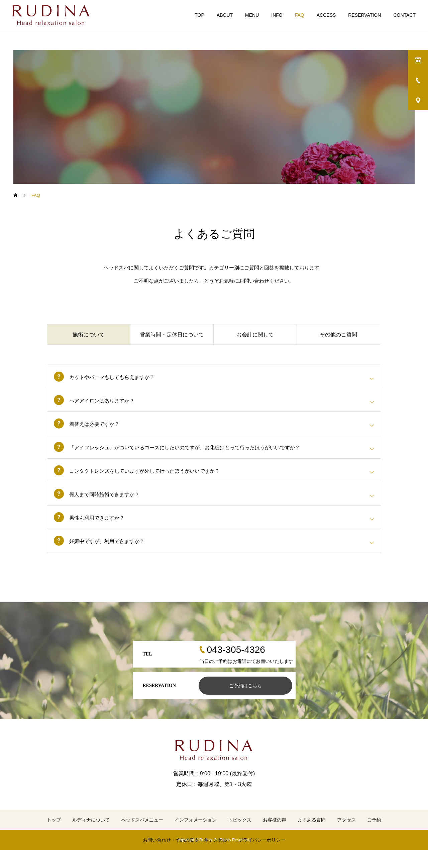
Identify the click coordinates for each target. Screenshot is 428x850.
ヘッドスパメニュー (142, 820)
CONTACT (404, 15)
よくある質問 (312, 820)
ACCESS (326, 15)
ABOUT (225, 15)
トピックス (239, 820)
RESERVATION (364, 15)
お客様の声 (274, 820)
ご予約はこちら (245, 685)
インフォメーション (196, 820)
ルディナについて (91, 820)
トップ (54, 820)
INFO (276, 15)
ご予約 (374, 820)
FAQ (299, 15)
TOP (199, 15)
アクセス (346, 820)
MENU (252, 15)
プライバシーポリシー (261, 840)
